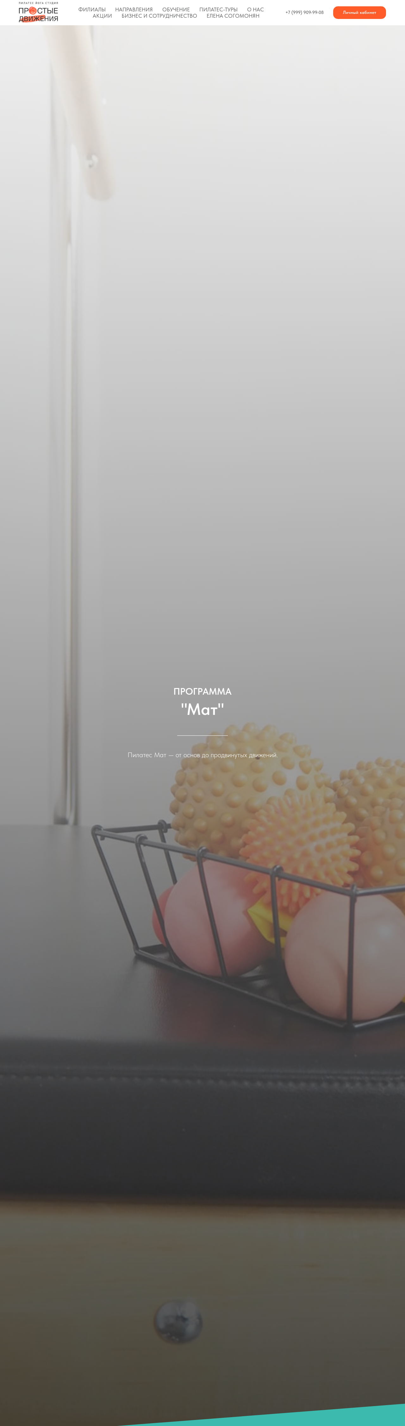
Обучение (176, 9)
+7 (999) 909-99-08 (304, 12)
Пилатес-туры (218, 9)
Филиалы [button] (92, 9)
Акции (102, 16)
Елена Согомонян (233, 16)
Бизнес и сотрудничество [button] (159, 16)
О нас (255, 9)
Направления (134, 9)
